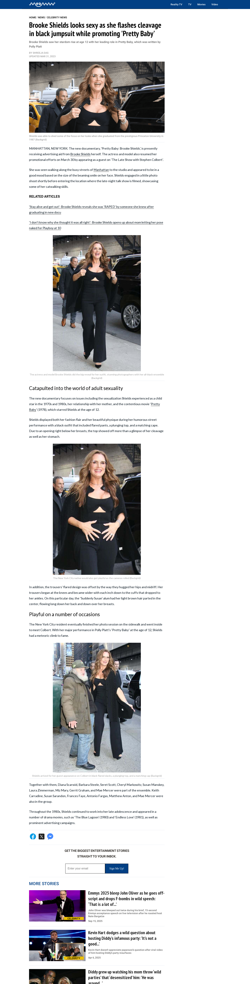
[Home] (42, 4)
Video (214, 4)
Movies (201, 4)
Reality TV (176, 4)
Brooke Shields (80, 154)
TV (189, 4)
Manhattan (101, 170)
